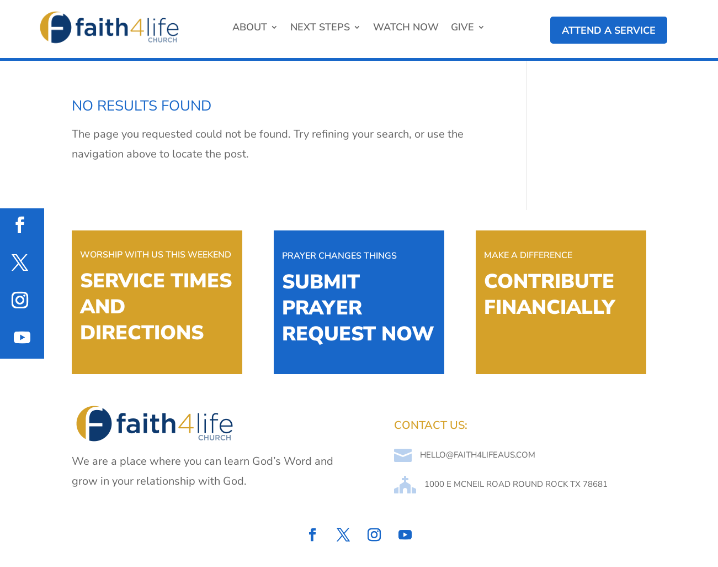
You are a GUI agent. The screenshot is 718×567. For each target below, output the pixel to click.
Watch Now (406, 28)
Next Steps (320, 28)
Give (462, 28)
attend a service (609, 30)
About (249, 28)
